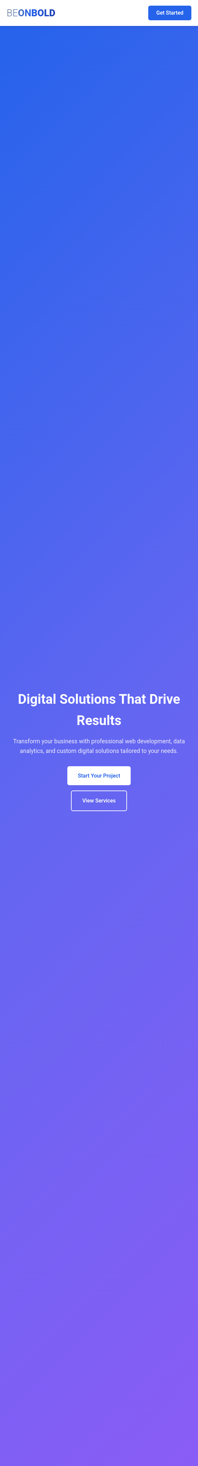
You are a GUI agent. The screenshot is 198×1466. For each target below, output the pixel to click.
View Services (99, 800)
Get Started (169, 13)
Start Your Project (99, 776)
